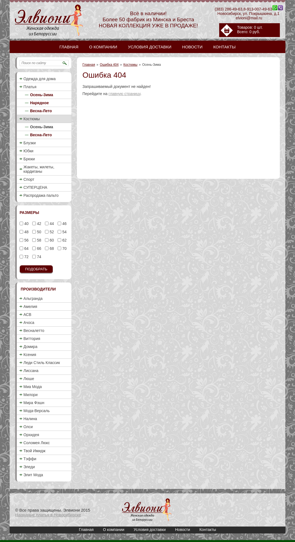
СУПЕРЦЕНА (35, 187)
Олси (28, 427)
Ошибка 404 (109, 65)
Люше (28, 378)
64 (25, 248)
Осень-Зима (41, 95)
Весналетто (33, 330)
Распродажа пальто (40, 195)
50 (38, 232)
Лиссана (30, 370)
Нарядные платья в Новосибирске (48, 514)
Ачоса (28, 322)
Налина (30, 419)
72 (25, 257)
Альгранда (32, 298)
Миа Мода (32, 386)
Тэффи (29, 459)
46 (63, 223)
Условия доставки (150, 529)
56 (25, 240)
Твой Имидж (34, 451)
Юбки (28, 151)
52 (51, 232)
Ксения (29, 354)
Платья (29, 87)
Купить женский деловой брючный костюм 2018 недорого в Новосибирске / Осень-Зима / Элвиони (147, 510)
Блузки (29, 143)
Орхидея (31, 435)
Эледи (29, 467)
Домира (30, 346)
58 (38, 240)
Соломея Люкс (36, 443)
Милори (30, 394)
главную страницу (124, 93)
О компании (113, 529)
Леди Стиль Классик (41, 362)
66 (38, 248)
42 (38, 223)
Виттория (31, 338)
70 (63, 248)
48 (25, 232)
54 (63, 232)
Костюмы (131, 65)
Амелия (30, 306)
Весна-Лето (41, 111)
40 (25, 223)
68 (51, 248)
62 (63, 240)
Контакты (207, 529)
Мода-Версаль (36, 411)
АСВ (27, 314)
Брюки (29, 159)
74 (38, 257)
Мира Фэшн (33, 402)
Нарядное (39, 103)
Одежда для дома (39, 79)
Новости (182, 529)
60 (51, 240)
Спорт (28, 179)
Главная (88, 65)
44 (51, 223)
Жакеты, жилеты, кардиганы (38, 169)
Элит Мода (33, 475)
